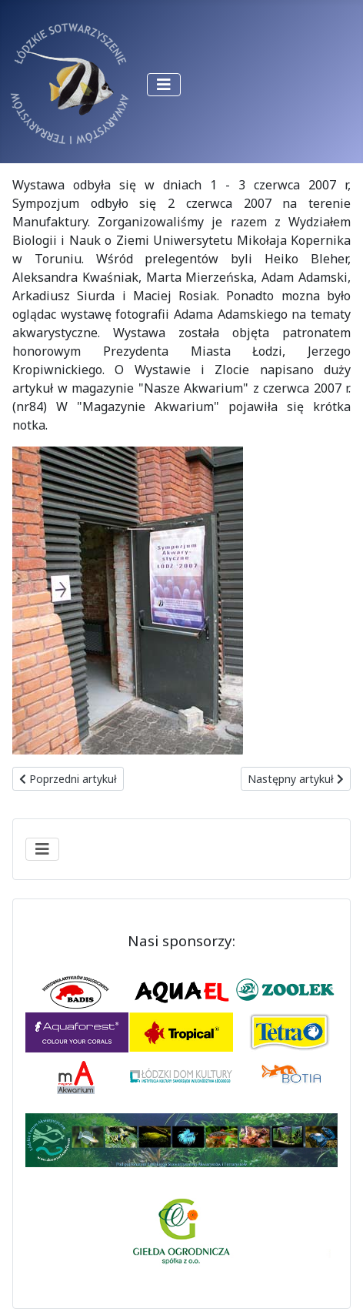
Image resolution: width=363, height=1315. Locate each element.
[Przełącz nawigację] (164, 84)
